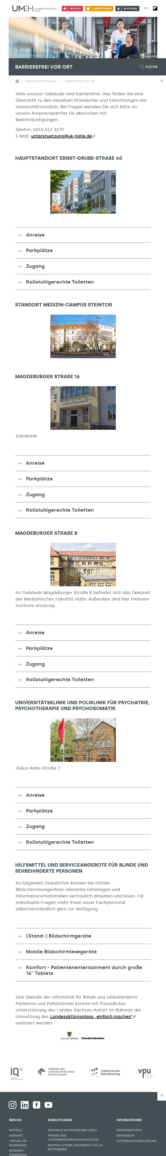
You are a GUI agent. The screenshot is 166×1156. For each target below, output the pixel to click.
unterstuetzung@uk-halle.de (61, 136)
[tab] (83, 235)
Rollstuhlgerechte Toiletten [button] (60, 282)
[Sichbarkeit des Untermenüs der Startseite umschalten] (17, 81)
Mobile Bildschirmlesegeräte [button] (61, 952)
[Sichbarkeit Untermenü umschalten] (58, 81)
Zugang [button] (35, 266)
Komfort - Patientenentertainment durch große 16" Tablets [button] (84, 970)
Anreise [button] (35, 235)
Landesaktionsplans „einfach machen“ (91, 1016)
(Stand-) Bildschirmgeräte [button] (58, 936)
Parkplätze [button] (39, 250)
